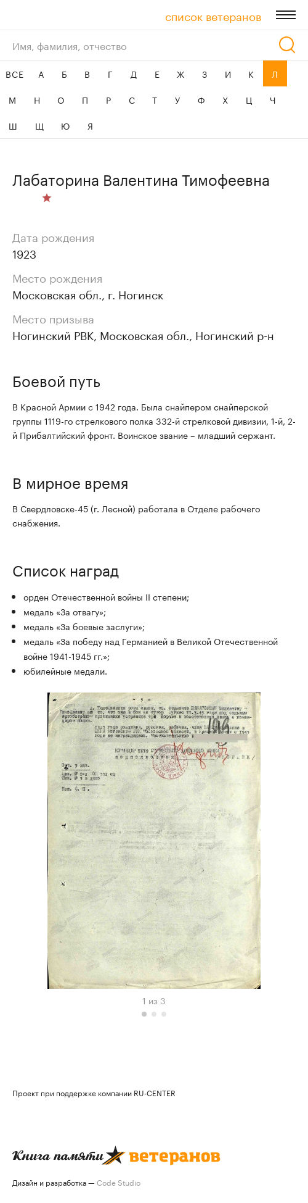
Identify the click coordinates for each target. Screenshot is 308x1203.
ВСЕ (14, 73)
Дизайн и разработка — (76, 1181)
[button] (144, 1014)
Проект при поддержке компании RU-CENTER (94, 1092)
